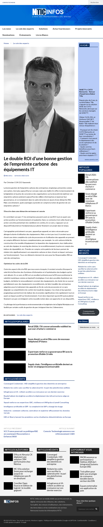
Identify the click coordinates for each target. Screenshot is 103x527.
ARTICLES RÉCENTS (48, 449)
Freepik (23, 522)
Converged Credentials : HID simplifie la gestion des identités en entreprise (35, 384)
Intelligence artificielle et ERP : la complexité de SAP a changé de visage (33, 406)
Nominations (8, 35)
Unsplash (17, 522)
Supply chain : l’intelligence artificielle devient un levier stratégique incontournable (50, 365)
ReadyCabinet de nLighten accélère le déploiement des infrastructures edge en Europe (88, 289)
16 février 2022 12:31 (21, 176)
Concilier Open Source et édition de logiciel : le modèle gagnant (23, 487)
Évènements (25, 35)
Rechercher (96, 2)
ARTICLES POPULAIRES (17, 321)
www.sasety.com (91, 159)
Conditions (92, 520)
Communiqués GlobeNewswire (88, 312)
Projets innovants (83, 29)
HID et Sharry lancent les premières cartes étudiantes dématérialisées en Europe (37, 417)
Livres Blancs (42, 35)
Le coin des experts (25, 29)
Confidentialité (82, 520)
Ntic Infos (8, 176)
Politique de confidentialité (53, 520)
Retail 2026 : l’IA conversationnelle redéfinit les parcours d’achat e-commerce (49, 327)
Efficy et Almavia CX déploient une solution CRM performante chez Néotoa (23, 459)
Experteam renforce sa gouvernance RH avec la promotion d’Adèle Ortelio (50, 353)
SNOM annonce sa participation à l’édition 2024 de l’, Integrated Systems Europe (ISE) (89, 462)
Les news (6, 29)
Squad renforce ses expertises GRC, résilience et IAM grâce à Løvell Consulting (36, 402)
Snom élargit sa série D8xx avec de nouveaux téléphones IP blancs (91, 200)
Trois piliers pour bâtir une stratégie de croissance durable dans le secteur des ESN (88, 476)
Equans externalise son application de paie (88, 488)
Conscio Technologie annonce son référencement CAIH (59, 432)
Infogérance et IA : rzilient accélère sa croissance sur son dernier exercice (34, 392)
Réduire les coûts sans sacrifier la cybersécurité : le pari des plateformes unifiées (37, 388)
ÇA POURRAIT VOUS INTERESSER (81, 451)
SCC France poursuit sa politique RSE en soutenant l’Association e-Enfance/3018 (21, 434)
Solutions (43, 29)
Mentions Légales (37, 520)
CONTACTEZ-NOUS (8, 2)
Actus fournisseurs (61, 29)
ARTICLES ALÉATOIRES (16, 449)
